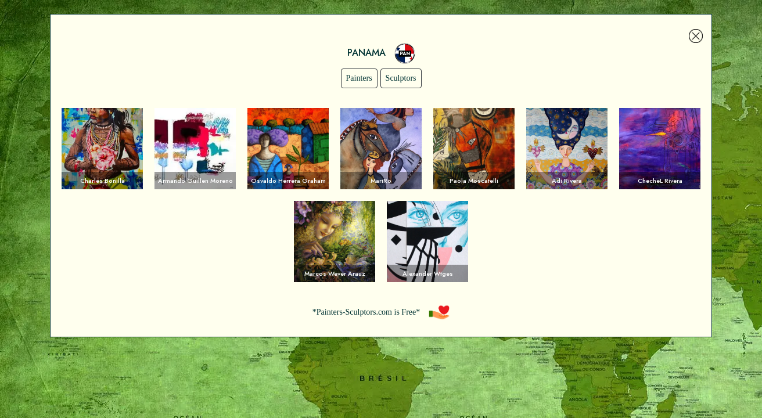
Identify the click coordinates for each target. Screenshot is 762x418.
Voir (102, 148)
